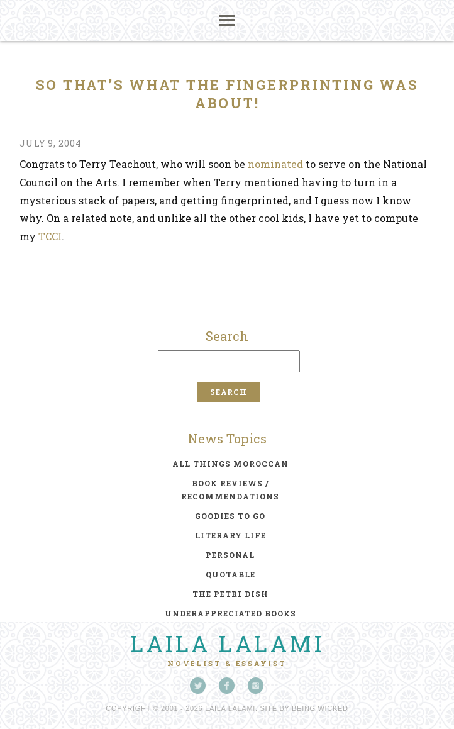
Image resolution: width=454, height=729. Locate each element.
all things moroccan (230, 464)
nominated (275, 163)
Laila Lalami (227, 643)
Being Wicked (320, 708)
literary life (230, 535)
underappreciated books (230, 613)
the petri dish (230, 594)
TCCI (50, 236)
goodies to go (230, 516)
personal (230, 555)
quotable (230, 574)
